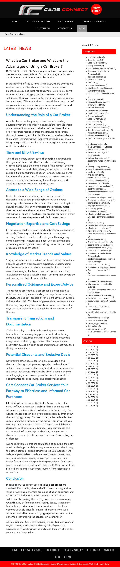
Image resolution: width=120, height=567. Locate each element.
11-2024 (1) (93, 380)
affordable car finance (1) (98, 178)
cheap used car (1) (96, 66)
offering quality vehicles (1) (99, 166)
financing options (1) (96, 208)
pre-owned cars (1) (96, 222)
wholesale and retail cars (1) (100, 250)
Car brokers (45, 74)
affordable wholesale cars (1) (100, 214)
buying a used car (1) (97, 77)
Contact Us (65, 28)
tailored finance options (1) (99, 158)
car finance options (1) (97, 144)
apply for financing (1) (97, 189)
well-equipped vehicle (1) (98, 180)
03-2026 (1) (93, 347)
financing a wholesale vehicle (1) (101, 200)
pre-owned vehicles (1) (97, 150)
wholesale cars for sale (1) (99, 265)
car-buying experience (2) (98, 318)
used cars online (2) (96, 57)
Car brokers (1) (94, 326)
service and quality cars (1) (99, 169)
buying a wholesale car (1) (99, 206)
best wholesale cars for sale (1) (101, 295)
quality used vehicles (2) (98, 113)
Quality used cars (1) (96, 105)
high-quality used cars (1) (98, 102)
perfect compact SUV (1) (98, 183)
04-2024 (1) (93, 397)
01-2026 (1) (93, 352)
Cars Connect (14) (95, 60)
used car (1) (93, 82)
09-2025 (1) (93, 361)
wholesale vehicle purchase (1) (101, 197)
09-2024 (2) (93, 383)
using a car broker (61, 74)
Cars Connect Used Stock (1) (100, 147)
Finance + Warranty (94, 22)
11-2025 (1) (93, 355)
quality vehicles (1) (96, 172)
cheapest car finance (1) (98, 85)
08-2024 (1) (93, 386)
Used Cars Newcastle (38, 22)
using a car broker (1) (97, 329)
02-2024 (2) (93, 403)
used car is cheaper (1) (97, 63)
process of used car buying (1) (100, 248)
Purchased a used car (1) (98, 270)
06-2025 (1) (93, 366)
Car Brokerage (66, 22)
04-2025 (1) (93, 372)
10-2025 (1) (93, 358)
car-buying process (45, 499)
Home (15, 22)
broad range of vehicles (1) (99, 203)
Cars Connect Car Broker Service (37, 77)
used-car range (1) (96, 99)
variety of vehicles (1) (97, 239)
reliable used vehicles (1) (98, 136)
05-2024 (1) (93, 394)
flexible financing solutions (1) (100, 242)
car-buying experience (26, 74)
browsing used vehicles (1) (99, 127)
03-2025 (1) (93, 375)
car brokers (56, 495)
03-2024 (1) (93, 400)
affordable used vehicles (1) (99, 228)
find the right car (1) (96, 175)
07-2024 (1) (93, 389)
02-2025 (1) (93, 377)
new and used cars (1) (97, 321)
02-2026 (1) (93, 349)
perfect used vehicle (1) (98, 110)
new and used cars (52, 71)
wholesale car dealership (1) (100, 281)
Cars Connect (11, 34)
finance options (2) (96, 116)
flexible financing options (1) (99, 231)
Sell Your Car (43, 28)
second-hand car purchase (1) (100, 245)
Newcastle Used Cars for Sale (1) (102, 68)
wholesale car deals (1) (97, 211)
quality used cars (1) (96, 80)
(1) (89, 273)
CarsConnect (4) (95, 122)
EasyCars (104, 564)
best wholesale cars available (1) (101, 298)
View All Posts (90, 45)
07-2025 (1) (93, 363)
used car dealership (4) (97, 124)
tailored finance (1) (96, 108)
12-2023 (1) (93, 406)
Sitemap (67, 557)
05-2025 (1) (93, 369)
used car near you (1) (97, 119)
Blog (82, 28)
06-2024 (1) (93, 392)
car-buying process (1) (97, 323)
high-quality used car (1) (98, 133)
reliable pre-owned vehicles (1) (101, 225)
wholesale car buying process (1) (101, 267)
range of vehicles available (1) (100, 186)
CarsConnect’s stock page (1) (100, 130)
